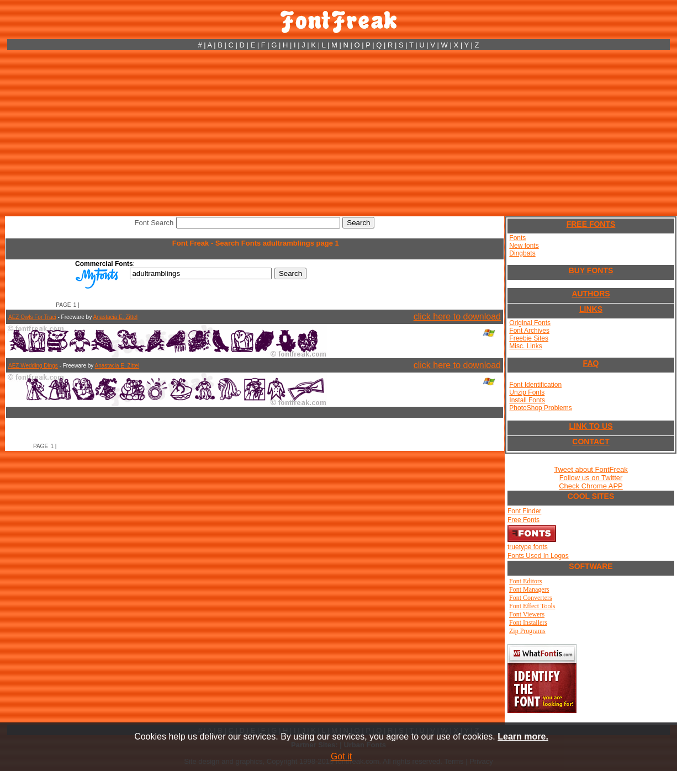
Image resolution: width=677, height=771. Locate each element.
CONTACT (590, 441)
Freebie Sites (528, 338)
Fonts (517, 238)
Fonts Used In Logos (538, 556)
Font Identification (535, 385)
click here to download (457, 316)
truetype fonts (527, 547)
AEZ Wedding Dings (33, 366)
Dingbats (522, 253)
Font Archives (529, 330)
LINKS (590, 309)
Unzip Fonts (526, 392)
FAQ (591, 363)
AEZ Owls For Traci (32, 317)
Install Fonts (527, 400)
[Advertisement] (338, 133)
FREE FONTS (591, 224)
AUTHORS (591, 293)
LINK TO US (590, 426)
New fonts (523, 245)
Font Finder (524, 511)
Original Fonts (530, 323)
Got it (341, 756)
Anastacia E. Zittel (115, 317)
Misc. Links (525, 346)
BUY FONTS (591, 270)
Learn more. (523, 736)
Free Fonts (523, 520)
